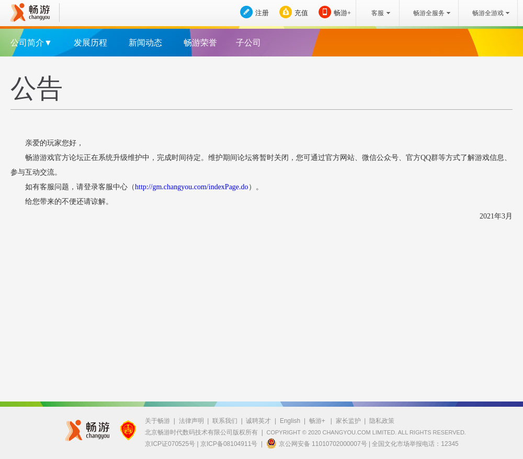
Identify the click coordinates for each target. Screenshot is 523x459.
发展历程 (90, 42)
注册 (262, 13)
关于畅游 (157, 420)
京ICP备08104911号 (228, 443)
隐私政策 (381, 420)
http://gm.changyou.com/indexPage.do (191, 187)
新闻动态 (145, 42)
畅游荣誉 (200, 42)
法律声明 (191, 420)
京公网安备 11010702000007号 (316, 443)
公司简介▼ (31, 42)
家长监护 (348, 420)
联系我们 (224, 420)
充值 (301, 13)
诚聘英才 (258, 420)
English (290, 420)
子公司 (248, 42)
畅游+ (342, 13)
